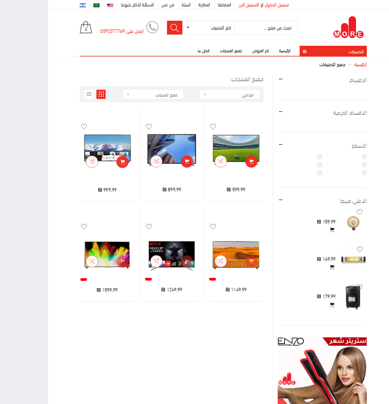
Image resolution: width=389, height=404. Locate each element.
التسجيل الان (200, 4)
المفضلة (176, 4)
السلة (137, 4)
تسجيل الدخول (228, 4)
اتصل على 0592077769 (73, 30)
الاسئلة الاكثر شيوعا (89, 4)
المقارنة (156, 4)
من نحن (119, 4)
